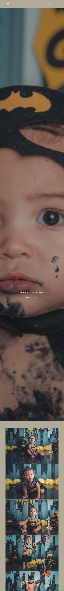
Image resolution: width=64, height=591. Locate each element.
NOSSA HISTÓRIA (47, 3)
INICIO (19, 3)
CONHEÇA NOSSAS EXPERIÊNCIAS (32, 3)
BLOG (55, 3)
